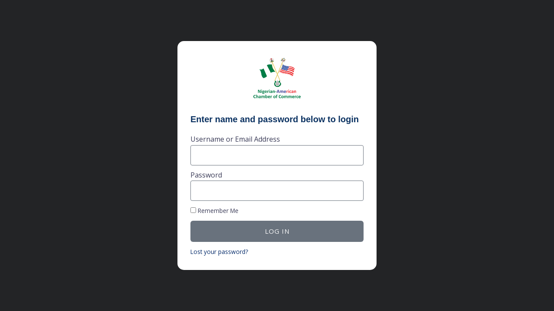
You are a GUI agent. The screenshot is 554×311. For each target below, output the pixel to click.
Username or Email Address (235, 139)
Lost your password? (219, 252)
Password (206, 175)
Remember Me (214, 210)
